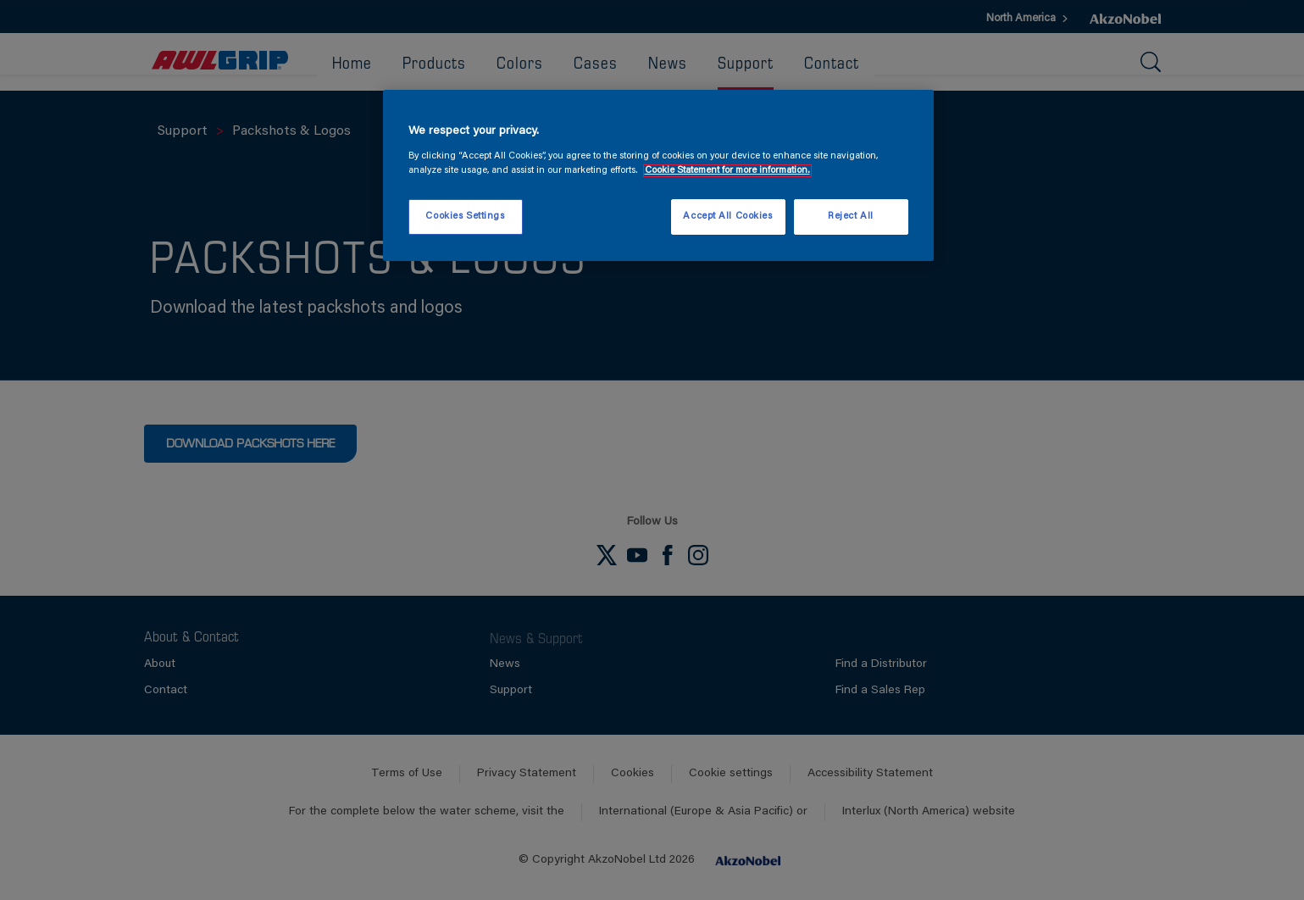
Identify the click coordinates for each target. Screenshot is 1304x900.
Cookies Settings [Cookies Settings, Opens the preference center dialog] (464, 216)
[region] (658, 175)
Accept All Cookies (727, 216)
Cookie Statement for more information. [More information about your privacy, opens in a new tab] (727, 170)
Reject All (851, 216)
